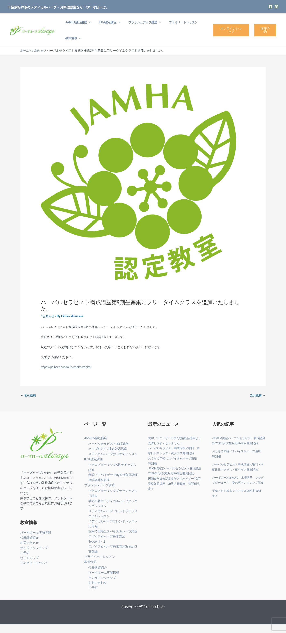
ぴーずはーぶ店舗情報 (35, 541)
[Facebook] (270, 7)
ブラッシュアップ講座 (134, 24)
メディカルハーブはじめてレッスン (112, 462)
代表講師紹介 (29, 546)
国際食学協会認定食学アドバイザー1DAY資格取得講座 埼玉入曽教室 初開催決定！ (175, 492)
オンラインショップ (227, 34)
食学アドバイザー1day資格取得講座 (113, 483)
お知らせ (49, 324)
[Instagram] (276, 7)
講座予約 (264, 34)
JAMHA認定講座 (76, 24)
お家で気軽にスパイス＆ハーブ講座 (112, 540)
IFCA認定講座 (103, 24)
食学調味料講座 (99, 488)
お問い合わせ (29, 551)
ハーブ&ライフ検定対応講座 (107, 457)
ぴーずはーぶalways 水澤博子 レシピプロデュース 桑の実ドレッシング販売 (238, 491)
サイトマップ (29, 566)
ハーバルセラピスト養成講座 (108, 452)
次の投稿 (257, 404)
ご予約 (24, 561)
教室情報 (71, 44)
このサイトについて (34, 571)
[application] (87, 24)
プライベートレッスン (169, 24)
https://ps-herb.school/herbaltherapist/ (67, 375)
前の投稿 (29, 404)
